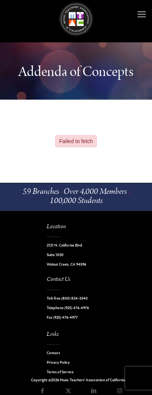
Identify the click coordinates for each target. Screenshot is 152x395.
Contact (53, 353)
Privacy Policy (58, 363)
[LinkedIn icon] (94, 391)
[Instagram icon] (120, 391)
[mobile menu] (141, 15)
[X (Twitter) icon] (68, 391)
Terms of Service (60, 372)
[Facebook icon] (43, 391)
